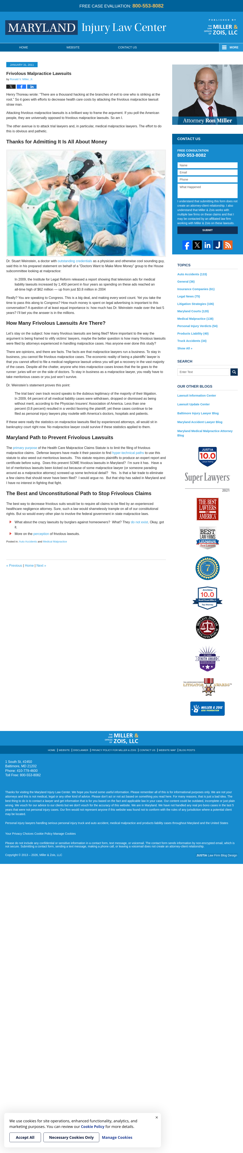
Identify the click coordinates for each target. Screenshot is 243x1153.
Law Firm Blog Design (218, 853)
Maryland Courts (192, 310)
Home (23, 47)
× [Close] (156, 1117)
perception (41, 534)
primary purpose (25, 448)
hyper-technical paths (128, 453)
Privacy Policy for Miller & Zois (114, 748)
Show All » (184, 347)
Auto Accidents (28, 541)
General (185, 281)
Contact (127, 47)
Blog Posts (184, 748)
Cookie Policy (42, 832)
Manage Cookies (63, 832)
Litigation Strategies (195, 303)
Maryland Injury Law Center (85, 27)
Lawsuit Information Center (196, 394)
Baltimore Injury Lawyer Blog (197, 411)
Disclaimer (83, 748)
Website (73, 47)
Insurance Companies (195, 289)
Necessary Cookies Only (71, 1137)
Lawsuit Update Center (193, 403)
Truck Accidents (191, 340)
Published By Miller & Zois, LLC (221, 27)
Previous (14, 565)
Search (234, 371)
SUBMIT (207, 230)
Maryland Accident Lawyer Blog (199, 420)
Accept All (25, 1137)
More (234, 47)
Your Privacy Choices (19, 832)
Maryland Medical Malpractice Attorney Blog (204, 431)
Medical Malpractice (55, 541)
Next (41, 565)
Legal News (188, 296)
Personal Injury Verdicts (197, 325)
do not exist (139, 522)
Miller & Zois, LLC (50, 853)
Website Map (165, 748)
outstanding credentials (75, 261)
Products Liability (192, 332)
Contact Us (146, 748)
